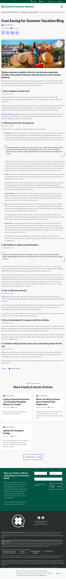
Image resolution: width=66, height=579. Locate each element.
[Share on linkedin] (8, 32)
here (53, 563)
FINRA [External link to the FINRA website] (2, 542)
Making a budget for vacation (10, 114)
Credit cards (5, 296)
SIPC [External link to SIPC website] (7, 542)
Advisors (42, 1)
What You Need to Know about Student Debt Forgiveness (48, 402)
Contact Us (51, 1)
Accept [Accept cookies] (58, 573)
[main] (33, 265)
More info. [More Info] (43, 575)
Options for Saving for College (13, 431)
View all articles (30, 457)
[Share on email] (17, 32)
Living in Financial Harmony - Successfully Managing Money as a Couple (16, 402)
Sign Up (53, 486)
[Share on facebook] (3, 32)
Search (33, 1)
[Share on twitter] (12, 32)
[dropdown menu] (62, 6)
